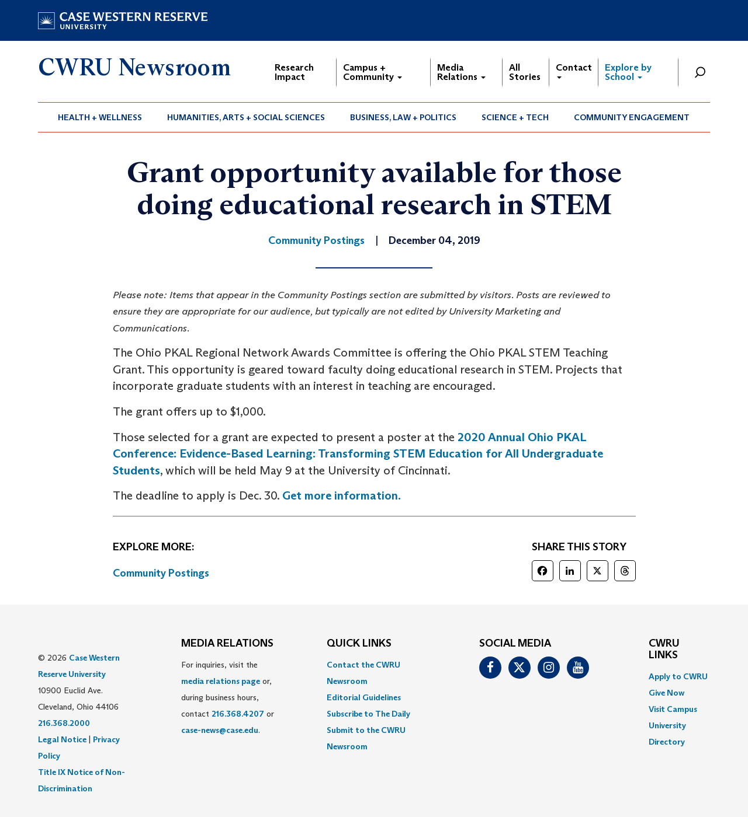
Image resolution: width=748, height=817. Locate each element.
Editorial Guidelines (364, 697)
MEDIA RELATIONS (227, 644)
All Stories (525, 72)
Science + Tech (515, 117)
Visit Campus (673, 709)
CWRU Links (664, 649)
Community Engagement (632, 117)
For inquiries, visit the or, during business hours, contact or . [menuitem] (227, 697)
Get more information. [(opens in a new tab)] (341, 495)
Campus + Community (372, 72)
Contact (574, 70)
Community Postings (161, 573)
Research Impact (294, 72)
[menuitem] (100, 117)
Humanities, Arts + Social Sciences (246, 117)
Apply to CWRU (678, 676)
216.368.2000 (64, 723)
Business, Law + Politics (403, 117)
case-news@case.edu (219, 730)
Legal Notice (62, 739)
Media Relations (461, 72)
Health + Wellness (100, 117)
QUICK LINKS (359, 644)
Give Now (666, 692)
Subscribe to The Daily (368, 713)
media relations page (220, 681)
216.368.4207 (238, 713)
